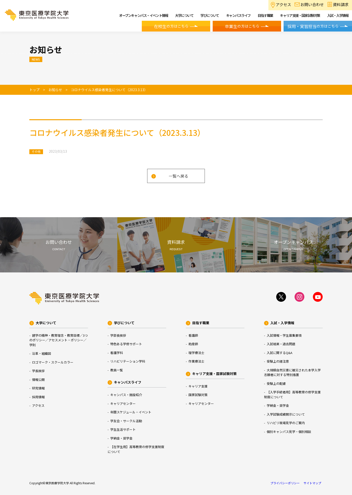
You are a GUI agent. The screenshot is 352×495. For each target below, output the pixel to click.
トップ (34, 89)
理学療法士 (196, 352)
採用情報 (38, 397)
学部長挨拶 (118, 335)
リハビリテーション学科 (127, 361)
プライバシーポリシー (285, 483)
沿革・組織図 (41, 353)
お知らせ (55, 89)
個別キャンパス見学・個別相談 (289, 431)
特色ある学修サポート (126, 344)
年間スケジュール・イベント (130, 412)
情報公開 (38, 379)
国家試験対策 (198, 394)
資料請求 (341, 4)
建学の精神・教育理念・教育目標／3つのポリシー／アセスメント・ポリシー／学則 (58, 340)
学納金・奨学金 (121, 438)
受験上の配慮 (276, 383)
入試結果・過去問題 (281, 344)
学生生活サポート (123, 429)
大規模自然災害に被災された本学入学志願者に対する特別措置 (292, 372)
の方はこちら (171, 26)
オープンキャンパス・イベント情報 (143, 15)
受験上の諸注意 (278, 361)
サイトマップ (312, 483)
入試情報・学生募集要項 (284, 335)
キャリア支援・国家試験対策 (214, 373)
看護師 (193, 335)
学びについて (124, 322)
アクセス (283, 4)
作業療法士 (196, 361)
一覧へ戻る (178, 176)
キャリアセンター (123, 403)
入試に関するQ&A (279, 352)
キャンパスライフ (127, 382)
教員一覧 (116, 370)
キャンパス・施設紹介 (126, 394)
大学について (46, 322)
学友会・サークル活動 (126, 421)
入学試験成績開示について (286, 414)
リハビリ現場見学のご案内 (286, 422)
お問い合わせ (312, 4)
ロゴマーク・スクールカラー (52, 362)
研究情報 (38, 388)
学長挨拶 (38, 370)
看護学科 (116, 352)
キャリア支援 (198, 386)
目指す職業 (200, 322)
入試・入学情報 (282, 322)
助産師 (193, 344)
